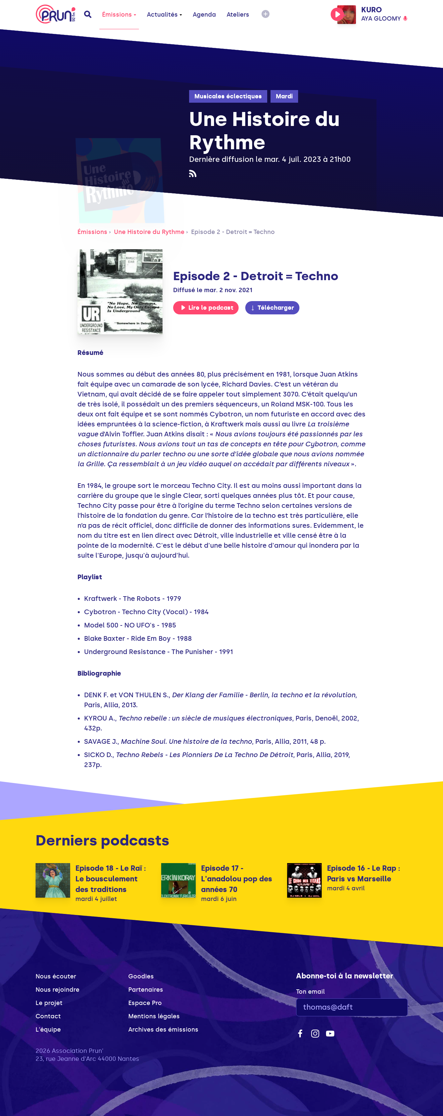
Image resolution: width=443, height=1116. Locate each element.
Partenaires (145, 989)
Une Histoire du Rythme (149, 232)
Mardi (284, 96)
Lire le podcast (207, 307)
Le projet (49, 1003)
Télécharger (272, 307)
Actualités (164, 14)
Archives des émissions (163, 1029)
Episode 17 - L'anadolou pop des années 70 (236, 879)
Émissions (119, 14)
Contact (48, 1016)
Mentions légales (154, 1016)
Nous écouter (56, 976)
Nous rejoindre (57, 989)
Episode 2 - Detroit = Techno (233, 232)
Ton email (310, 991)
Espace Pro (145, 1003)
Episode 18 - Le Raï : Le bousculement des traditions (110, 879)
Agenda (204, 14)
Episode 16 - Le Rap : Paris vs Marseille (363, 873)
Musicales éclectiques (228, 96)
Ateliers (238, 14)
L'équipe (48, 1029)
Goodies (141, 976)
